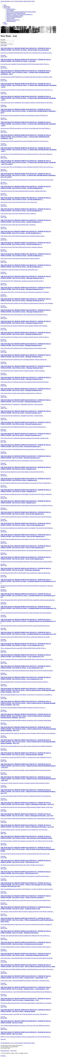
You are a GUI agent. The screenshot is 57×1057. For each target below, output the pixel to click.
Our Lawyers (13, 1050)
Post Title (3, 39)
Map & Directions (5, 1050)
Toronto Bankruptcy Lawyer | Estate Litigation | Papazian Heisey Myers (18, 1)
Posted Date (3, 42)
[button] (7, 7)
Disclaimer (3, 1055)
